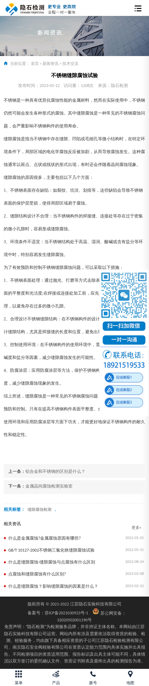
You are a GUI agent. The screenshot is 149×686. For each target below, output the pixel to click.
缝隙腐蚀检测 (39, 509)
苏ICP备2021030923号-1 (58, 613)
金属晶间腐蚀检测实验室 (49, 486)
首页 (35, 63)
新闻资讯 (50, 63)
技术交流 (70, 63)
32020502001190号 (74, 620)
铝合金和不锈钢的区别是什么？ (55, 471)
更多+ (136, 527)
